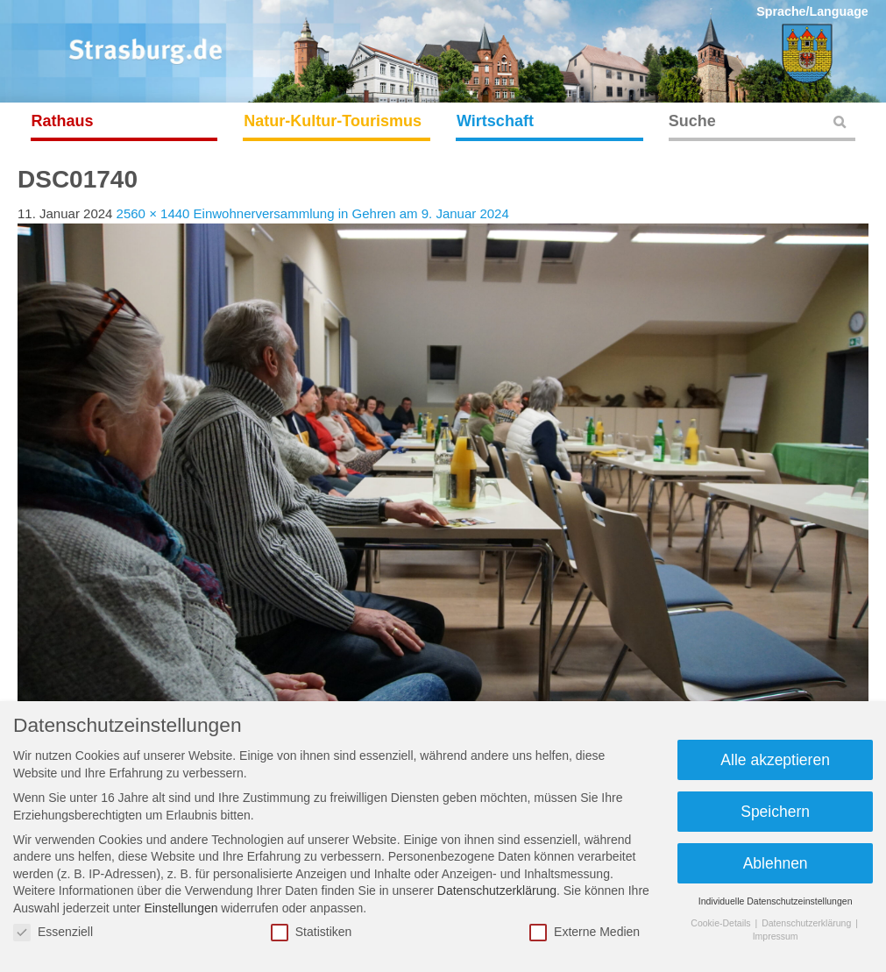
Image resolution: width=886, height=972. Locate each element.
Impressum (775, 936)
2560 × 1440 (153, 213)
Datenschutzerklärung (496, 890)
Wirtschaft (495, 121)
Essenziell (53, 932)
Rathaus (63, 121)
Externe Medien (584, 932)
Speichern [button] (775, 811)
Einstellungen (180, 908)
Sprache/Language (812, 11)
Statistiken (311, 932)
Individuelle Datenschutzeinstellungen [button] (775, 901)
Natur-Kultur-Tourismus (333, 121)
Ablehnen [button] (775, 863)
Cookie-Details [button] (722, 923)
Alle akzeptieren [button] (775, 760)
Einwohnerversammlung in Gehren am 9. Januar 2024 (351, 213)
